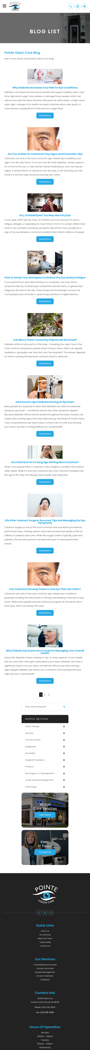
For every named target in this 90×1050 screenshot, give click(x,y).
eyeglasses (30, 746)
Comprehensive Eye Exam (45, 964)
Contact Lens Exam (45, 968)
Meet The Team (45, 938)
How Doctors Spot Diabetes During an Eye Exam (45, 402)
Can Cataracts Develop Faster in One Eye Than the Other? (45, 589)
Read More (45, 115)
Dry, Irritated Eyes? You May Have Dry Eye (45, 215)
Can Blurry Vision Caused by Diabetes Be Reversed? (45, 339)
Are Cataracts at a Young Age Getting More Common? (45, 462)
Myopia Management (45, 972)
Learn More (45, 814)
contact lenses (32, 739)
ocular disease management (39, 780)
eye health (30, 753)
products (29, 766)
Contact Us (45, 852)
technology (31, 786)
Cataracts (45, 979)
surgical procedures (34, 760)
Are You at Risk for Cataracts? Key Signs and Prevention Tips (45, 154)
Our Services (45, 934)
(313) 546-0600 (48, 1007)
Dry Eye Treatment (45, 976)
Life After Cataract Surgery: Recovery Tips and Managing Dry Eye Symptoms (45, 522)
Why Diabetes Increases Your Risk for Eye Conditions (45, 87)
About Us (45, 931)
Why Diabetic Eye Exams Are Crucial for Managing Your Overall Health (45, 652)
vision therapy (32, 726)
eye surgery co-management (39, 773)
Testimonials (45, 942)
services (29, 733)
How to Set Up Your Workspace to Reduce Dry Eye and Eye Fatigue (45, 277)
